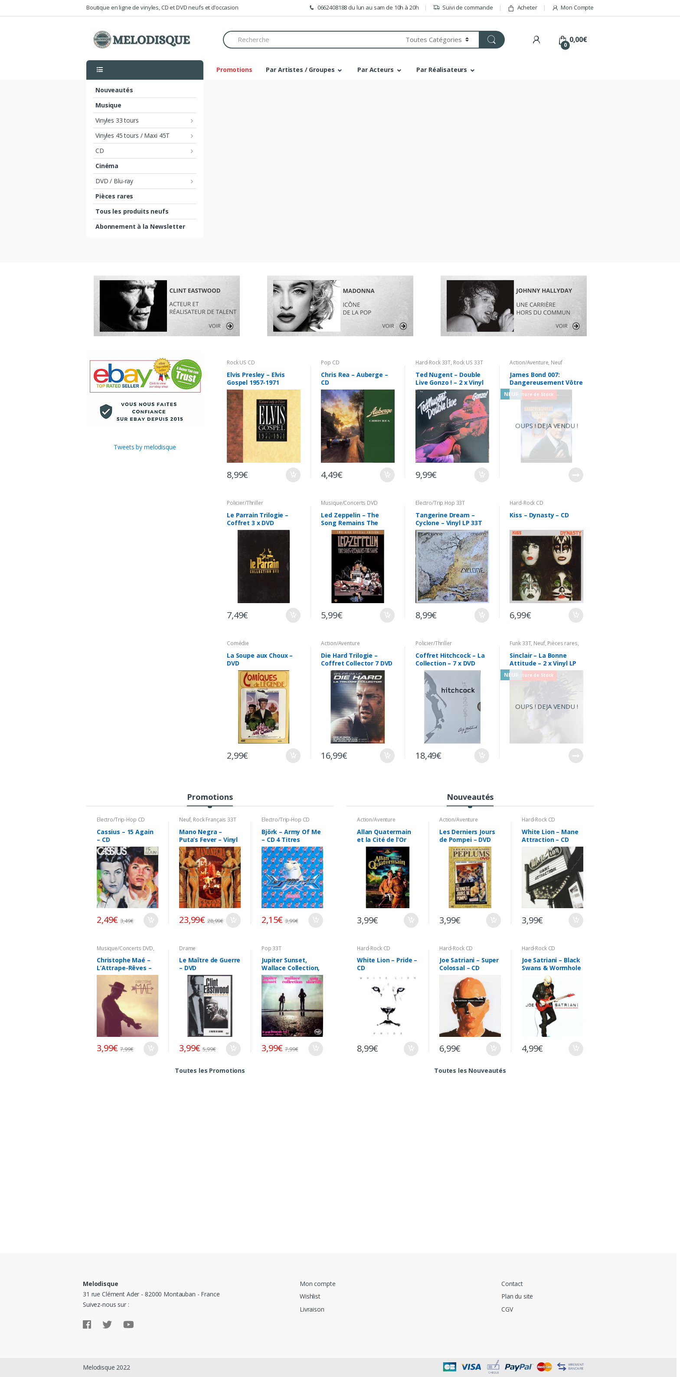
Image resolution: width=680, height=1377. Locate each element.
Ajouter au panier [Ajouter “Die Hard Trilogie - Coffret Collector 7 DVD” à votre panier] (387, 755)
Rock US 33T (468, 362)
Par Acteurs (375, 69)
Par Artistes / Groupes (300, 69)
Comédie (238, 643)
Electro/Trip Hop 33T (440, 503)
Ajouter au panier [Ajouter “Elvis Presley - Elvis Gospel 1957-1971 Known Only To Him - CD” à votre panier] (293, 475)
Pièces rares (114, 196)
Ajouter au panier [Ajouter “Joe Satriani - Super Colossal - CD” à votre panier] (493, 1049)
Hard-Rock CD (526, 503)
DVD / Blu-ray (114, 181)
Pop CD (330, 362)
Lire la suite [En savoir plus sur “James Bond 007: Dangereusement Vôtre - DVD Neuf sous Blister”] (575, 475)
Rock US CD (241, 362)
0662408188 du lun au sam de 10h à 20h (363, 7)
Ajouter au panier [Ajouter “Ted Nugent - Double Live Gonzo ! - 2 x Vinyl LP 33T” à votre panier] (481, 475)
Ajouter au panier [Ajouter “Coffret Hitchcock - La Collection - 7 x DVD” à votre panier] (481, 755)
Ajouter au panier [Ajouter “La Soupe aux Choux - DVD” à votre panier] (293, 755)
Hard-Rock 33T (433, 362)
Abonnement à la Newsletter (140, 226)
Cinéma (106, 166)
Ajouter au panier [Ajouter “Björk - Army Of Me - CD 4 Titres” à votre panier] (315, 920)
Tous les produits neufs (132, 211)
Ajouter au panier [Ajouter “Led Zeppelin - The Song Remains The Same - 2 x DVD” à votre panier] (387, 615)
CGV (507, 1309)
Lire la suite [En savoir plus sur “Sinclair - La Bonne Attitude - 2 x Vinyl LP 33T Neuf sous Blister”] (575, 755)
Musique (108, 105)
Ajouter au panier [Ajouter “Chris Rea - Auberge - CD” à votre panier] (387, 475)
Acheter (522, 7)
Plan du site (517, 1296)
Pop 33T (271, 948)
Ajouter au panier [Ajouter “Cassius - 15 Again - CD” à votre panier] (150, 920)
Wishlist (310, 1296)
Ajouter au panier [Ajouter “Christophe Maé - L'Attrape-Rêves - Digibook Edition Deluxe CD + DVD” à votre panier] (150, 1049)
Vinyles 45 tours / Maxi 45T (132, 135)
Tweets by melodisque (145, 447)
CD (99, 150)
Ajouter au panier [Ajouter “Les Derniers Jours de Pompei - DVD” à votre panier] (493, 920)
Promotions (234, 69)
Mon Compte (573, 7)
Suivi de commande (463, 7)
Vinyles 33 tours (117, 120)
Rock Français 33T (214, 819)
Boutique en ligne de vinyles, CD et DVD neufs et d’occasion (162, 7)
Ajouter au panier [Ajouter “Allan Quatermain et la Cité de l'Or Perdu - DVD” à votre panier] (410, 920)
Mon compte (318, 1284)
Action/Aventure (529, 362)
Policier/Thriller (245, 503)
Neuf (556, 362)
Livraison (312, 1309)
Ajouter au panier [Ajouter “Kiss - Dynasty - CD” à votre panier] (575, 615)
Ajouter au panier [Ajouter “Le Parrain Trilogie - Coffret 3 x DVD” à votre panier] (293, 615)
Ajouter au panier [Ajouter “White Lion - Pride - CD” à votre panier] (410, 1049)
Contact (512, 1284)
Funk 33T (520, 643)
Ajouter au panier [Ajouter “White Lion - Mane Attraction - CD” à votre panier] (575, 920)
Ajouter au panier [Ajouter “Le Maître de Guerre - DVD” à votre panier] (233, 1049)
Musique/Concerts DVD (349, 503)
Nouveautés (114, 90)
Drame (187, 948)
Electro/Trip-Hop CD (121, 819)
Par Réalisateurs (441, 69)
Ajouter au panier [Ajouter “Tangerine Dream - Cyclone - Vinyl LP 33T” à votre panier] (481, 615)
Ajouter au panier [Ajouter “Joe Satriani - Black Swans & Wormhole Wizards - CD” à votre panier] (575, 1049)
